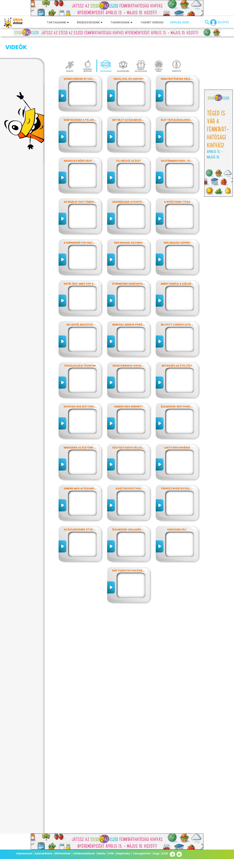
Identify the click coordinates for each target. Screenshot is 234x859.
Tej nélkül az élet (128, 143)
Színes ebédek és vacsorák (83, 61)
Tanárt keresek (152, 22)
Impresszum (24, 853)
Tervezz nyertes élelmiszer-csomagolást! (191, 470)
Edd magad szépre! (177, 225)
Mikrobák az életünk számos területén (92, 430)
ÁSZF (165, 853)
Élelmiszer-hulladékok (128, 511)
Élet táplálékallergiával (179, 102)
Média (101, 853)
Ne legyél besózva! (80, 307)
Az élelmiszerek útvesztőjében (86, 511)
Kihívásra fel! (177, 511)
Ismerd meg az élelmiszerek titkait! (89, 470)
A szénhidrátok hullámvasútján (87, 225)
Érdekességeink (89, 22)
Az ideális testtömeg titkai (83, 184)
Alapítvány (123, 853)
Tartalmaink (58, 22)
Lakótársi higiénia (177, 430)
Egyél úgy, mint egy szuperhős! (86, 266)
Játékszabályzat (84, 853)
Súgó (156, 853)
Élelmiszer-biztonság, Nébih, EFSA (185, 389)
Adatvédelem (43, 853)
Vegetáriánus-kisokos (128, 348)
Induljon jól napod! (128, 61)
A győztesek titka (177, 184)
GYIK (111, 853)
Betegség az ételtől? (177, 348)
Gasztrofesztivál (128, 470)
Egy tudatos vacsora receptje (134, 553)
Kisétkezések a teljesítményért (86, 102)
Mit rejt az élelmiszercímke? (132, 102)
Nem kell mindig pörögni (129, 307)
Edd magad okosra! (128, 225)
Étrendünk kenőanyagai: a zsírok (136, 266)
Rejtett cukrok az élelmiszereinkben (187, 307)
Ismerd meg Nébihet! (128, 389)
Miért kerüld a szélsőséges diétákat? (187, 266)
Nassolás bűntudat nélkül (83, 143)
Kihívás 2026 (179, 22)
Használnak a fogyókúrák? (132, 184)
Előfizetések (62, 853)
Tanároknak (121, 22)
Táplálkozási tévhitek (80, 348)
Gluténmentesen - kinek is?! (181, 143)
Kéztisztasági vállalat (129, 430)
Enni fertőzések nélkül (177, 61)
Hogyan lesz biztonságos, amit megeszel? (94, 389)
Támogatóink (142, 853)
